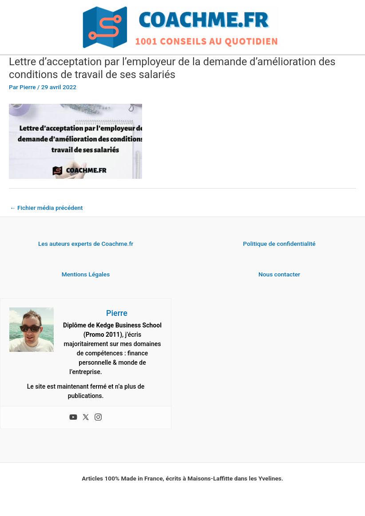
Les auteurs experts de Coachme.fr (85, 243)
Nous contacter (279, 274)
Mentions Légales (86, 274)
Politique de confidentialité (279, 243)
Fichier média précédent (46, 207)
